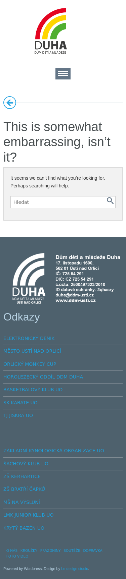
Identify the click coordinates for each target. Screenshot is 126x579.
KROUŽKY (28, 550)
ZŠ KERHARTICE (22, 476)
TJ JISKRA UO (18, 415)
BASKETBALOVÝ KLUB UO (32, 389)
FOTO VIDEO (17, 556)
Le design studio (74, 569)
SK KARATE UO (20, 402)
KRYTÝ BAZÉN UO (23, 528)
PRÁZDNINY (50, 550)
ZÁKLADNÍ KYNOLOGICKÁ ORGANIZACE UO (53, 450)
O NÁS (11, 550)
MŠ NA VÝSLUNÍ (21, 502)
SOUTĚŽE (72, 550)
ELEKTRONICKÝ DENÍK (28, 338)
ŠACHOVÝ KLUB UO (25, 463)
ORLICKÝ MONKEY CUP (29, 364)
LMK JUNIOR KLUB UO (28, 515)
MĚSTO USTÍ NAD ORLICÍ (32, 351)
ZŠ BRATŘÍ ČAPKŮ (24, 489)
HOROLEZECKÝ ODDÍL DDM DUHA (43, 377)
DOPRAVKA (92, 550)
